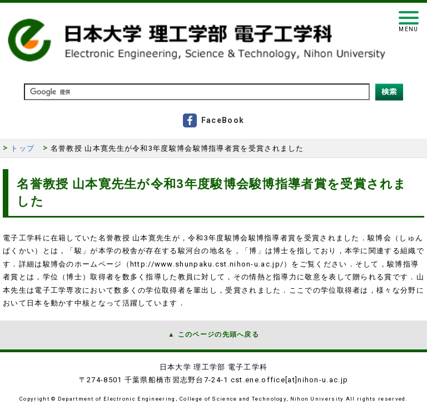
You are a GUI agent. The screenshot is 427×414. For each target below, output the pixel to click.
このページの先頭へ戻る (218, 334)
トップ (22, 148)
